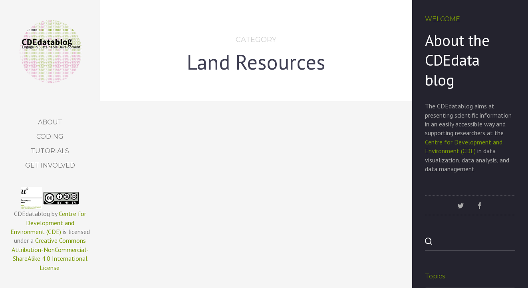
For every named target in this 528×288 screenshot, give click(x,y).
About (50, 122)
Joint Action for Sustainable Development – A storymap (349, 225)
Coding (50, 136)
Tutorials (50, 151)
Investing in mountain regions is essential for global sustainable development (256, 235)
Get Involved (50, 165)
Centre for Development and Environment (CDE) (48, 223)
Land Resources (163, 212)
